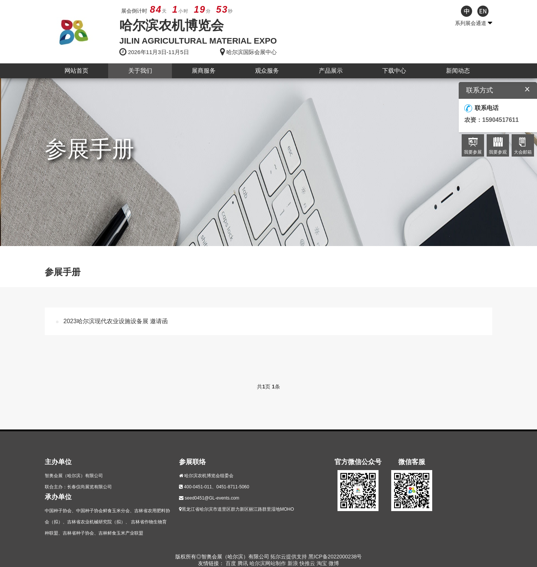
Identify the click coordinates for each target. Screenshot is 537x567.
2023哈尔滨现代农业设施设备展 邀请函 (115, 321)
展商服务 (204, 70)
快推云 (308, 563)
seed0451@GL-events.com (212, 498)
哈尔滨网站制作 (268, 563)
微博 (334, 563)
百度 (232, 563)
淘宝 (323, 563)
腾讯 (243, 563)
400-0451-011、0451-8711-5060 (216, 486)
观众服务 (267, 70)
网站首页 (76, 70)
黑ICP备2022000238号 (335, 557)
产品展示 (331, 70)
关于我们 (140, 70)
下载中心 (394, 70)
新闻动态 (458, 70)
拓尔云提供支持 (288, 557)
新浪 (293, 563)
